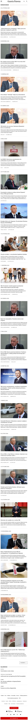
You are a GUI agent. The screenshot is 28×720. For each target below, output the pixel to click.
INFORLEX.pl (14, 701)
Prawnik (2, 679)
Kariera (17, 695)
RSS (20, 698)
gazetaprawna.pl (19, 701)
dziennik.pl (3, 701)
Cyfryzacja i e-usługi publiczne (6, 674)
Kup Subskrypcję (14, 718)
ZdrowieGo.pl (25, 701)
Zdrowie (2, 686)
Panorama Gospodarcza (20, 703)
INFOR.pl (10, 701)
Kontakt (2, 695)
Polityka (2, 669)
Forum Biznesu (13, 703)
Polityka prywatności (23, 695)
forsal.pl (7, 701)
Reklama (8, 695)
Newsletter (6, 703)
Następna (23, 662)
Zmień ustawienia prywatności (12, 698)
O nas (5, 695)
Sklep (9, 703)
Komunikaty (13, 695)
